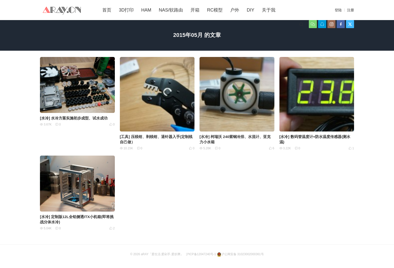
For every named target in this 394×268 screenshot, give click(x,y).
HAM (146, 10)
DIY (250, 10)
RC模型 (215, 10)
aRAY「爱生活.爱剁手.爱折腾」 (162, 254)
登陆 (338, 10)
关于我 (268, 10)
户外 (234, 10)
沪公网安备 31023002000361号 (240, 254)
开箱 (195, 10)
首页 (106, 10)
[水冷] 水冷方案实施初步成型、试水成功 (74, 118)
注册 (350, 10)
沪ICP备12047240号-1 (201, 254)
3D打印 (126, 10)
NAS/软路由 (171, 10)
